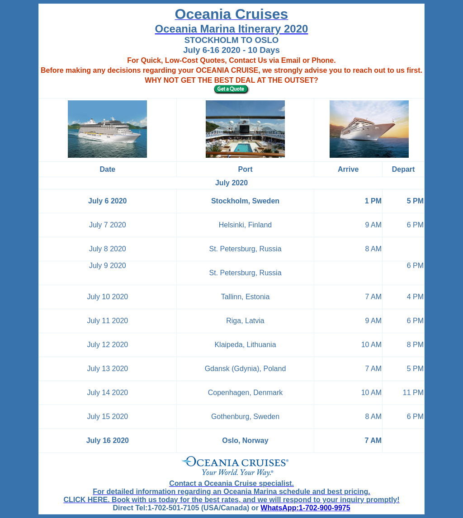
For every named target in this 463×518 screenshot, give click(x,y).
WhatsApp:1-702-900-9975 (305, 508)
